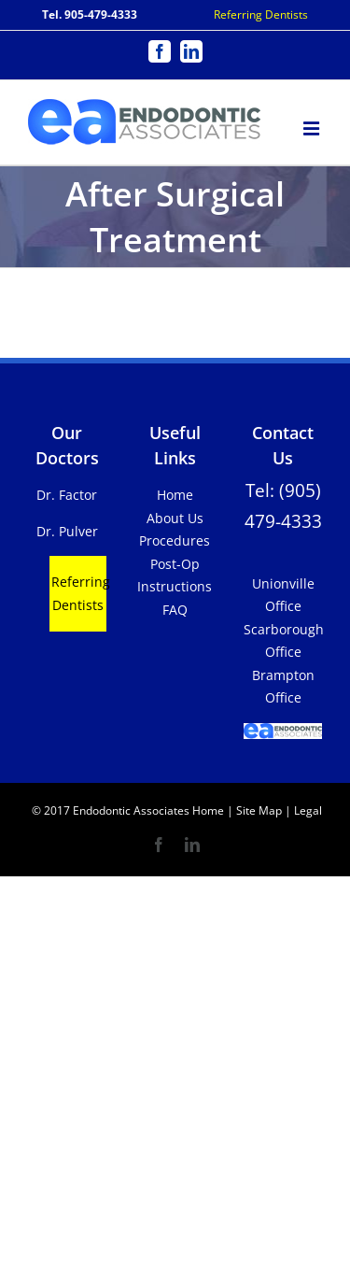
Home (175, 495)
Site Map (259, 810)
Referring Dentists (261, 14)
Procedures (174, 540)
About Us (175, 518)
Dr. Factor (66, 495)
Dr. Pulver (67, 531)
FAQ (175, 609)
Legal (306, 810)
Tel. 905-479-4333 (89, 14)
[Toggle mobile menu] (312, 125)
